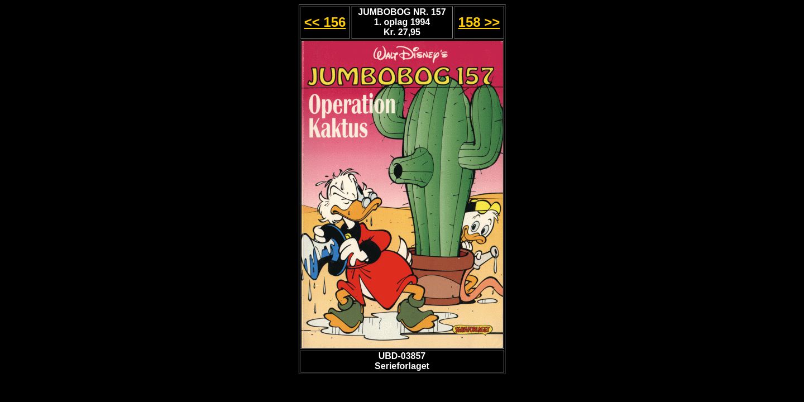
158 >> (479, 22)
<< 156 (325, 22)
